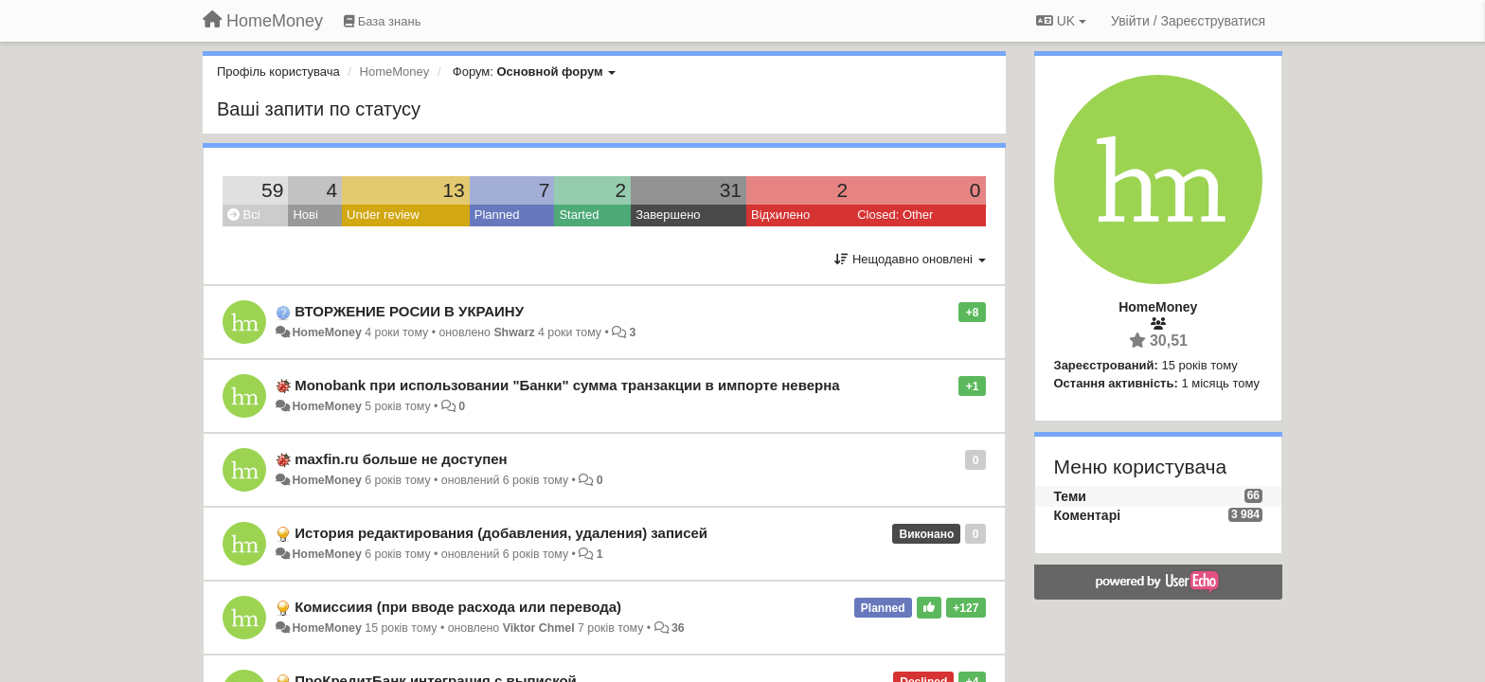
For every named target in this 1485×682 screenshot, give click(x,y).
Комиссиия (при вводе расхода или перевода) (458, 607)
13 (453, 190)
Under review (383, 214)
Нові (305, 214)
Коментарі (1087, 515)
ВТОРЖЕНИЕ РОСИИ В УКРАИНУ (409, 311)
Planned (497, 214)
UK (1061, 20)
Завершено (667, 214)
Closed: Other (895, 214)
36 (678, 628)
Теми (1070, 496)
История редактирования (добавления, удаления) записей (501, 533)
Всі (243, 214)
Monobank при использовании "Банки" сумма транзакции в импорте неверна (567, 385)
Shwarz (513, 332)
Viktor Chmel (539, 628)
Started (579, 214)
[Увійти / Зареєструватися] (1188, 21)
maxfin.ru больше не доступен (401, 459)
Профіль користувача (278, 71)
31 (731, 190)
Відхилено (780, 214)
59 (272, 190)
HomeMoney (326, 332)
